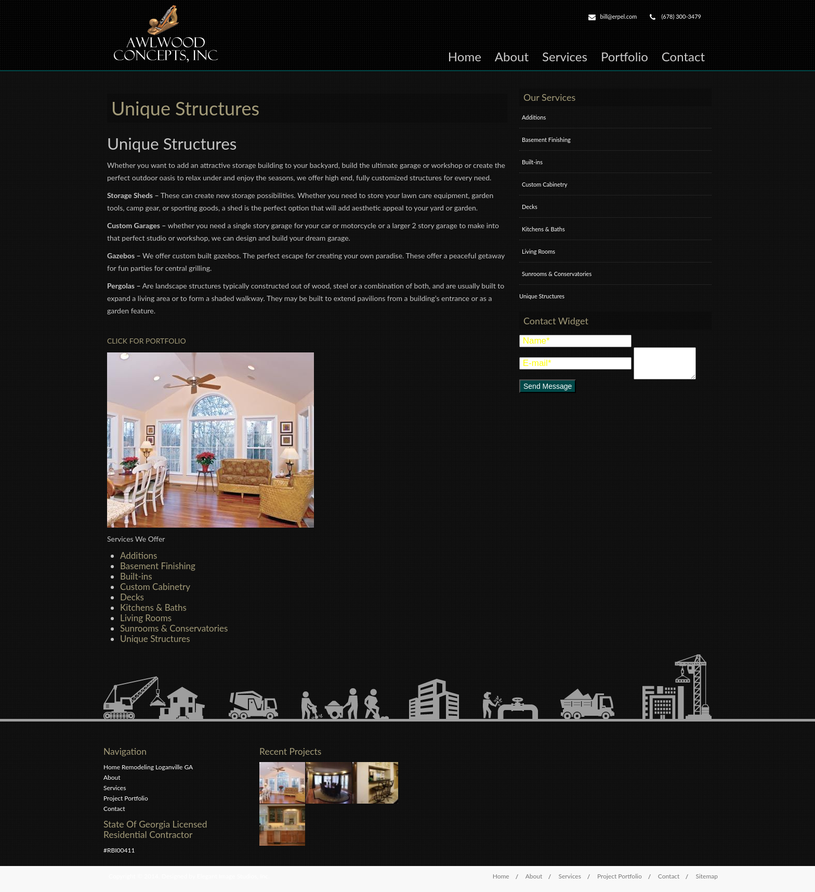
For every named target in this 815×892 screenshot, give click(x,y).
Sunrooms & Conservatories (174, 628)
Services (564, 56)
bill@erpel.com (618, 16)
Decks (132, 597)
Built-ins (136, 576)
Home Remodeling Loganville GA (148, 767)
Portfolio (624, 56)
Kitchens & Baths (153, 607)
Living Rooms (146, 617)
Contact (683, 56)
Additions (138, 555)
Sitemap (706, 876)
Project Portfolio (125, 798)
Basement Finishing (157, 565)
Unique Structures (155, 638)
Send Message (547, 386)
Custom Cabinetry (155, 586)
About (512, 56)
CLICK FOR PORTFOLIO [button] (146, 340)
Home (464, 56)
